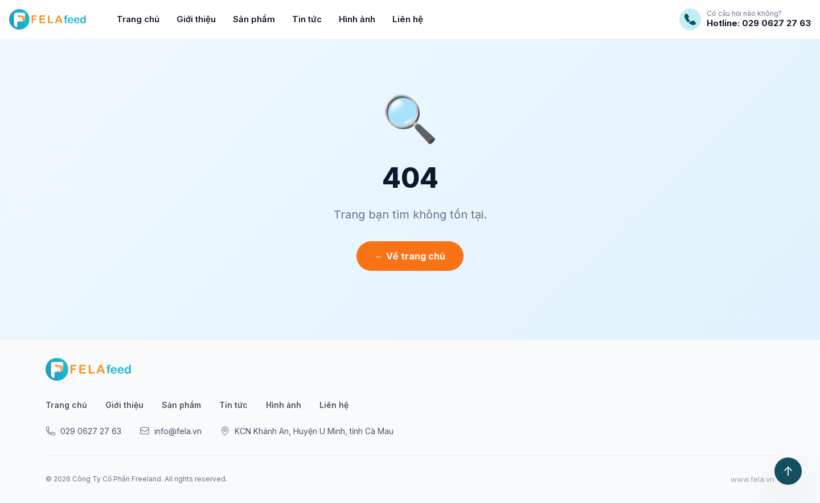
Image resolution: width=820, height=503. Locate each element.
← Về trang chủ (410, 256)
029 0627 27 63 (83, 431)
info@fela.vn (171, 431)
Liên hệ (407, 19)
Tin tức (307, 19)
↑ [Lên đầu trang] (788, 471)
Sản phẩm (254, 19)
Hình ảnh (357, 19)
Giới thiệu (196, 19)
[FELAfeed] (47, 19)
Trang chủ (138, 19)
